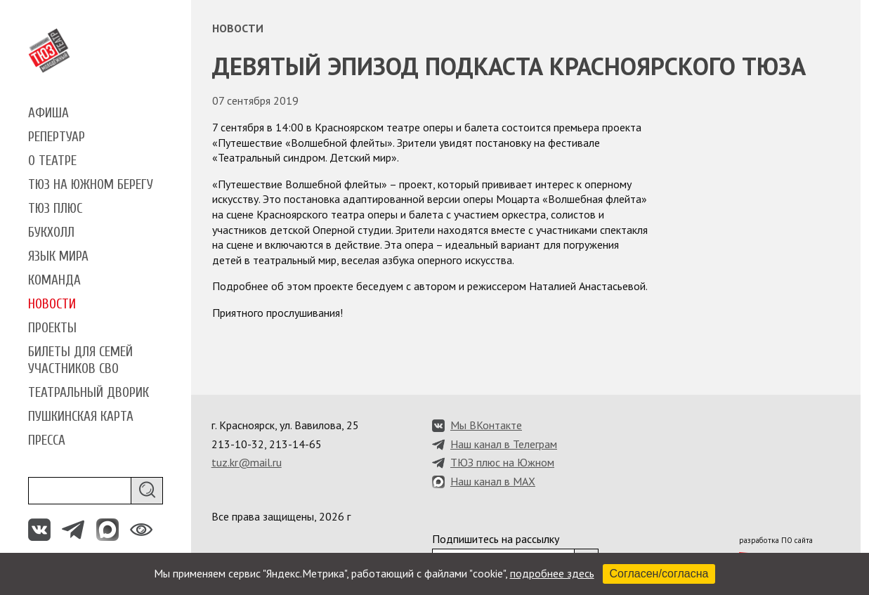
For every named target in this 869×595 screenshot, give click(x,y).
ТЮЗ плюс (55, 208)
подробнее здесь (552, 573)
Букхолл (51, 232)
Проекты (52, 328)
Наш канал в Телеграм (503, 444)
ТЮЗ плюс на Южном (502, 462)
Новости (52, 304)
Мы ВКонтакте (486, 425)
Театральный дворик (88, 392)
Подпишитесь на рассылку (495, 539)
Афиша (48, 113)
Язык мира (58, 256)
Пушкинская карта (80, 416)
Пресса (46, 440)
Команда (54, 280)
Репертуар (56, 137)
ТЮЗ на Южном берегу (90, 184)
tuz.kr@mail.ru (246, 462)
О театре (52, 161)
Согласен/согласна (659, 574)
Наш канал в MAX (492, 481)
